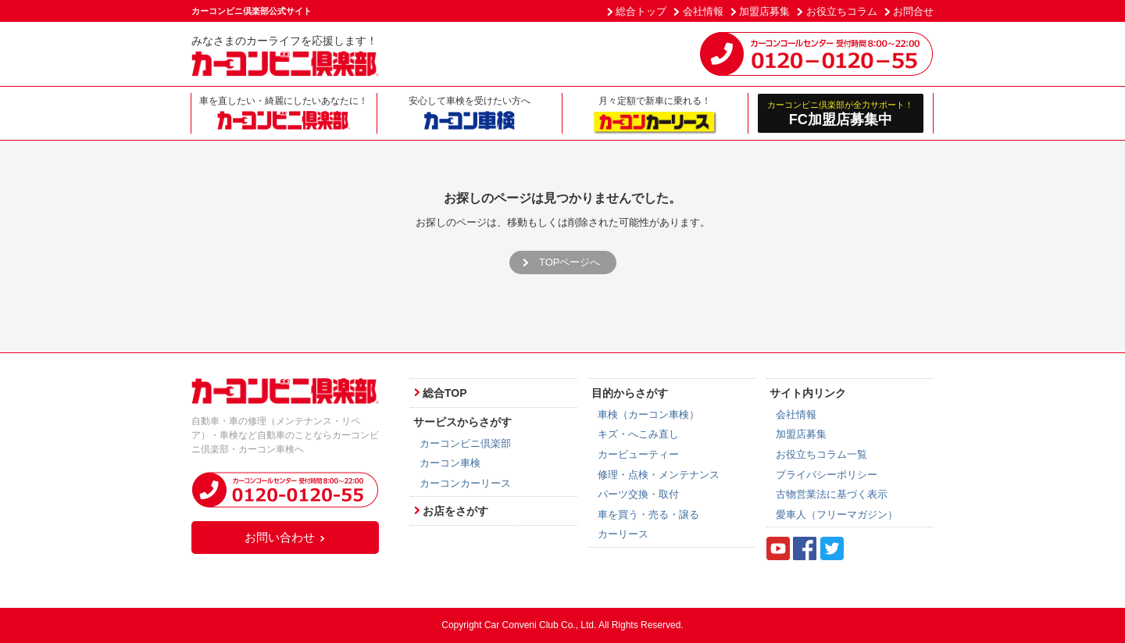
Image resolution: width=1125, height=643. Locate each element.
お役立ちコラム (841, 11)
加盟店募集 (764, 11)
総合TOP (445, 393)
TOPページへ (570, 262)
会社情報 (703, 11)
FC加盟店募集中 (841, 113)
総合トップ (641, 11)
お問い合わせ (285, 537)
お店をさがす (455, 511)
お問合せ (913, 11)
